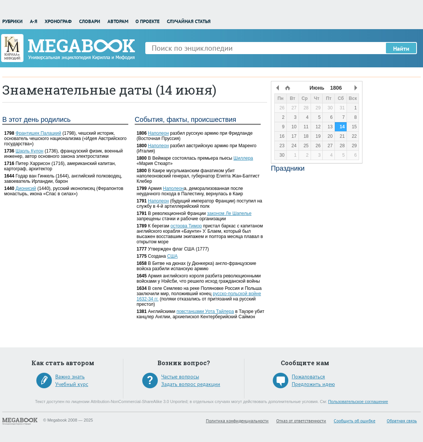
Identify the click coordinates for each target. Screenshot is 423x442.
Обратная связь (402, 420)
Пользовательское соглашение (358, 401)
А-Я (33, 21)
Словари (89, 21)
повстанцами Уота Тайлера (205, 311)
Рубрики (12, 21)
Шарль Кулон (30, 151)
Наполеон (158, 133)
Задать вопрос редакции (190, 384)
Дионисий (26, 188)
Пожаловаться (308, 376)
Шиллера (243, 158)
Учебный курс (71, 384)
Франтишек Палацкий (38, 133)
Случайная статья (189, 21)
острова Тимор (186, 226)
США (172, 256)
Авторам (117, 21)
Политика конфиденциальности (237, 420)
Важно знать (70, 376)
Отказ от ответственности (301, 420)
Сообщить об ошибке (354, 420)
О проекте (147, 21)
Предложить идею (313, 384)
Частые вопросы (180, 376)
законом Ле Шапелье (229, 213)
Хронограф (58, 21)
